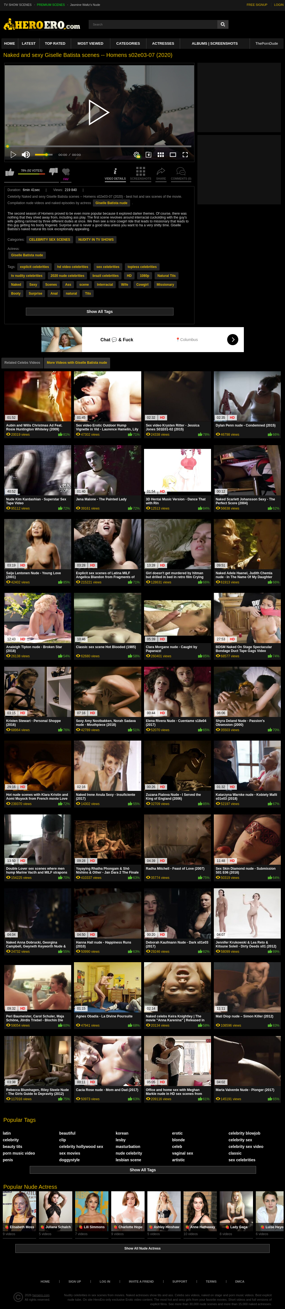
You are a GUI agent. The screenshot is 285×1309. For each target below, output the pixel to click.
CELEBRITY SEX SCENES (49, 240)
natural (71, 293)
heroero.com (41, 1295)
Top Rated (55, 43)
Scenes (51, 285)
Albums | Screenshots (215, 43)
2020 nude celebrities (67, 276)
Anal (54, 293)
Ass (68, 285)
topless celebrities (142, 267)
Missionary (165, 285)
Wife (124, 285)
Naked (16, 285)
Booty (16, 293)
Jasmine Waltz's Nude (85, 4)
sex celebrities (108, 267)
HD (129, 276)
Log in (105, 1281)
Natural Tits (166, 276)
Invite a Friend (141, 1281)
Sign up (74, 1281)
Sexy (33, 285)
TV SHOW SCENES (18, 4)
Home (9, 43)
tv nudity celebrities (27, 276)
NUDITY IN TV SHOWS (96, 240)
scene (84, 285)
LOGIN (279, 4)
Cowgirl (142, 285)
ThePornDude (267, 43)
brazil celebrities (106, 276)
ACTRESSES (163, 43)
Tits (88, 293)
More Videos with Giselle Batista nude (77, 363)
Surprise (35, 293)
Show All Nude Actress (142, 1248)
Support (179, 1281)
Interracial (105, 285)
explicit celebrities (34, 267)
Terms (211, 1281)
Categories (128, 43)
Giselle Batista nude (112, 203)
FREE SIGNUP (257, 4)
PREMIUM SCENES (51, 4)
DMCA (239, 1281)
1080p (144, 276)
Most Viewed (90, 43)
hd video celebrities (72, 267)
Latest (29, 43)
